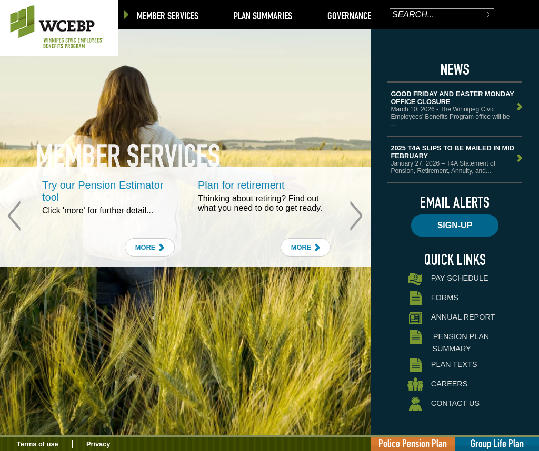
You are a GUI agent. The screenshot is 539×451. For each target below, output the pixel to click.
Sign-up (455, 225)
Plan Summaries (263, 15)
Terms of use (37, 444)
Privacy (98, 444)
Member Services (167, 15)
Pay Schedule (447, 279)
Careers (437, 384)
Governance (349, 15)
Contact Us (443, 404)
